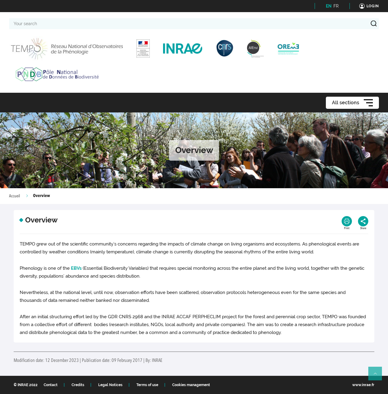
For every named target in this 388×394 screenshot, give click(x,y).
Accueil (14, 196)
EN (329, 6)
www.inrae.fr (363, 385)
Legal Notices (110, 385)
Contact (51, 385)
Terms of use (147, 385)
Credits (78, 385)
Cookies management (191, 385)
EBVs (76, 268)
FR (336, 6)
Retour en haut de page (377, 376)
